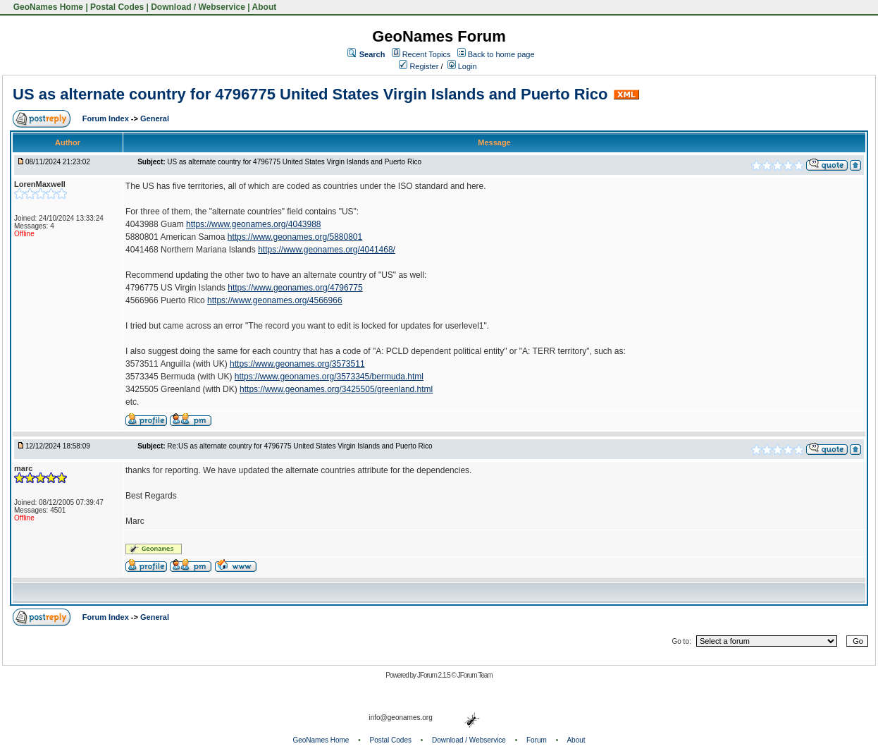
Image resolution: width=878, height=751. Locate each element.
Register (418, 66)
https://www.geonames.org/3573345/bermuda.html (329, 376)
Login (462, 66)
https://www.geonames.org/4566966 (274, 300)
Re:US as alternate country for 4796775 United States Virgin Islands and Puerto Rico (299, 446)
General (154, 118)
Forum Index (106, 118)
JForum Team (475, 675)
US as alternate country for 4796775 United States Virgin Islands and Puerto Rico (310, 94)
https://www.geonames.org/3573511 (297, 364)
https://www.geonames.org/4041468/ (326, 250)
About (264, 7)
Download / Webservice (198, 7)
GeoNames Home (47, 7)
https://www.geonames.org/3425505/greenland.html (336, 389)
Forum (536, 740)
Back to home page (501, 54)
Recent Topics (426, 54)
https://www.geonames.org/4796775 (295, 288)
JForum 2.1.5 (434, 675)
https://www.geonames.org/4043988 (253, 224)
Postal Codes (117, 7)
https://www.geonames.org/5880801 (295, 237)
